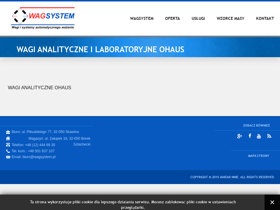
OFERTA (172, 18)
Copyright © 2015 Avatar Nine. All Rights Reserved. (232, 177)
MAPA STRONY (258, 156)
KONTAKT (265, 18)
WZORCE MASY (230, 18)
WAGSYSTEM (141, 18)
